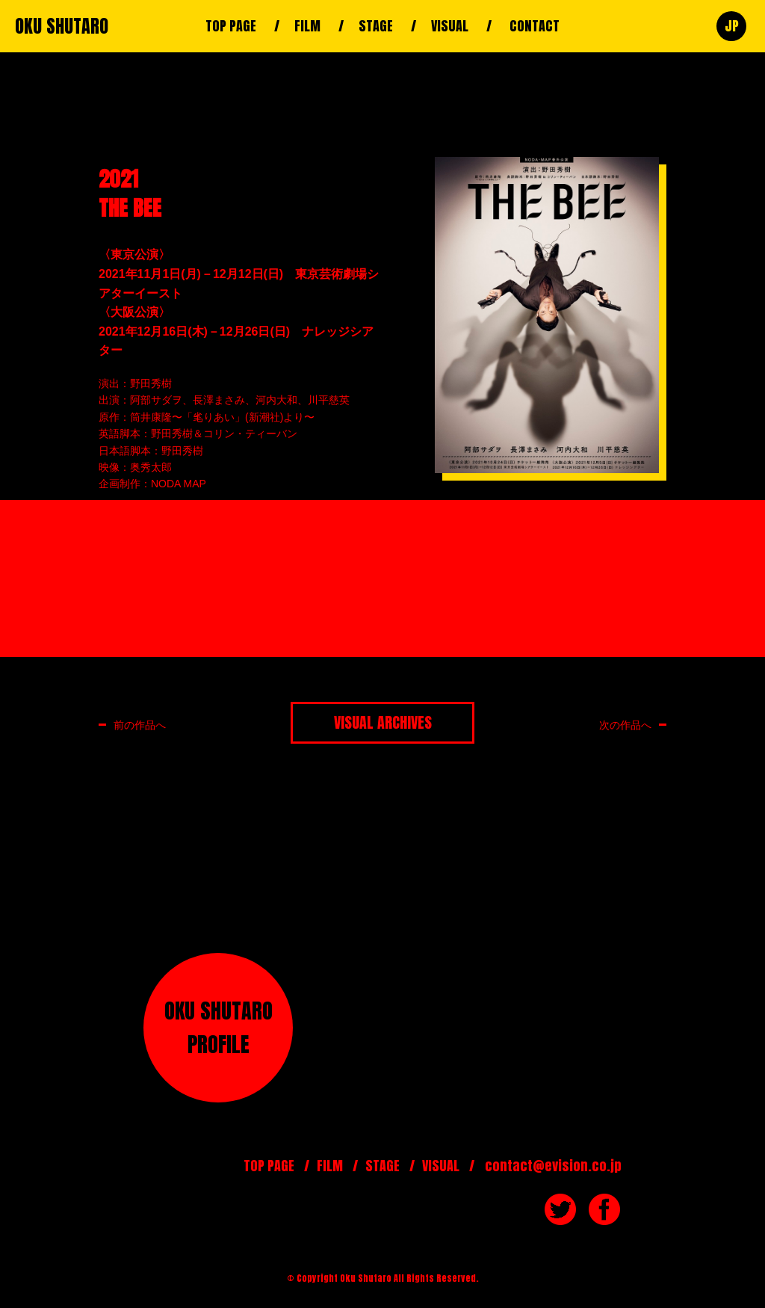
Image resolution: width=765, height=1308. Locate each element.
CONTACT (535, 26)
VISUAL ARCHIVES (383, 722)
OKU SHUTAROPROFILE (218, 1027)
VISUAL (449, 26)
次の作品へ (625, 724)
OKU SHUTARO (61, 26)
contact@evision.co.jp (553, 1166)
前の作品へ (140, 724)
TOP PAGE (230, 26)
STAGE (376, 26)
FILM (307, 26)
